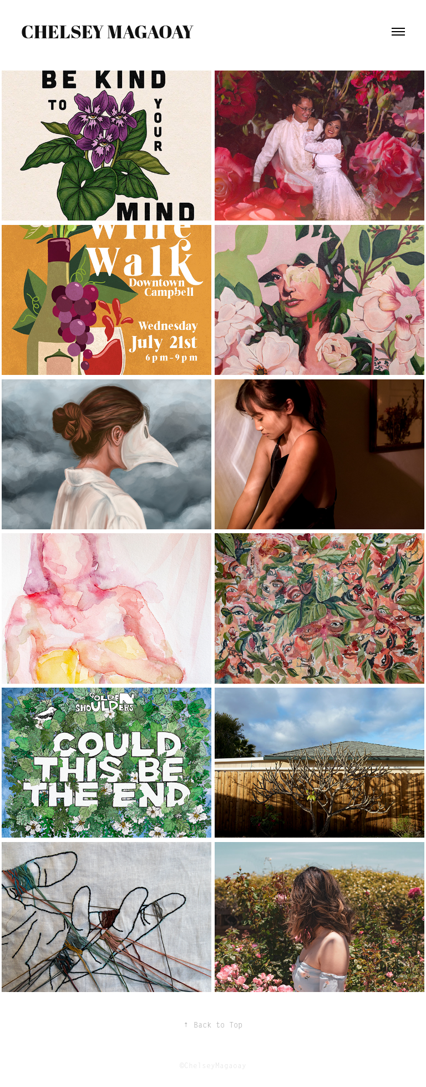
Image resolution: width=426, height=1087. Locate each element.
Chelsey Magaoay (107, 31)
